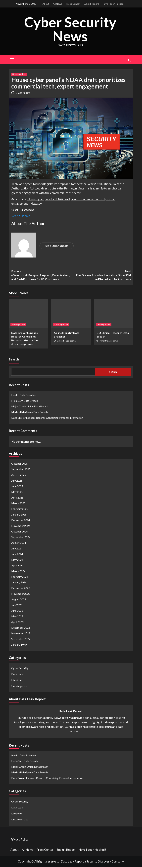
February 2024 (19, 576)
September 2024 (20, 537)
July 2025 (16, 480)
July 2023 (16, 605)
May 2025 (17, 491)
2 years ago (23, 92)
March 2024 (18, 571)
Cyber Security (19, 668)
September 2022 (20, 638)
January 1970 (19, 644)
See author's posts (56, 246)
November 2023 (20, 593)
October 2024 (19, 531)
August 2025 (18, 474)
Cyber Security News (70, 28)
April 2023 (17, 621)
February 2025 (19, 508)
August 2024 (18, 542)
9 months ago (63, 340)
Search (14, 359)
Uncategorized (19, 74)
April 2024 (17, 565)
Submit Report (91, 3)
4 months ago (20, 344)
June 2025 (17, 486)
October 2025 (19, 463)
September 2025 (20, 469)
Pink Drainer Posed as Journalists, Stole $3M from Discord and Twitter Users (101, 274)
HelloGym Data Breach (24, 400)
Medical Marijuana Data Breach (29, 411)
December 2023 (20, 588)
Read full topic (20, 216)
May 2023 (17, 616)
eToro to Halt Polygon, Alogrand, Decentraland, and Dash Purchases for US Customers (41, 274)
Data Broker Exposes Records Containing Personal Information (24, 336)
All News (57, 3)
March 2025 (18, 503)
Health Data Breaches (23, 394)
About (46, 3)
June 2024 (17, 554)
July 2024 (16, 548)
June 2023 (17, 610)
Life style (16, 680)
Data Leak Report (72, 861)
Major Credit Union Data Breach (29, 406)
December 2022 (20, 627)
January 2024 (19, 582)
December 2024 (20, 520)
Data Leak (17, 674)
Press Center (73, 3)
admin (30, 344)
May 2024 (17, 559)
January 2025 (19, 514)
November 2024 (20, 525)
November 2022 (20, 633)
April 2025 (17, 497)
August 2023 (18, 599)
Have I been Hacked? (113, 3)
